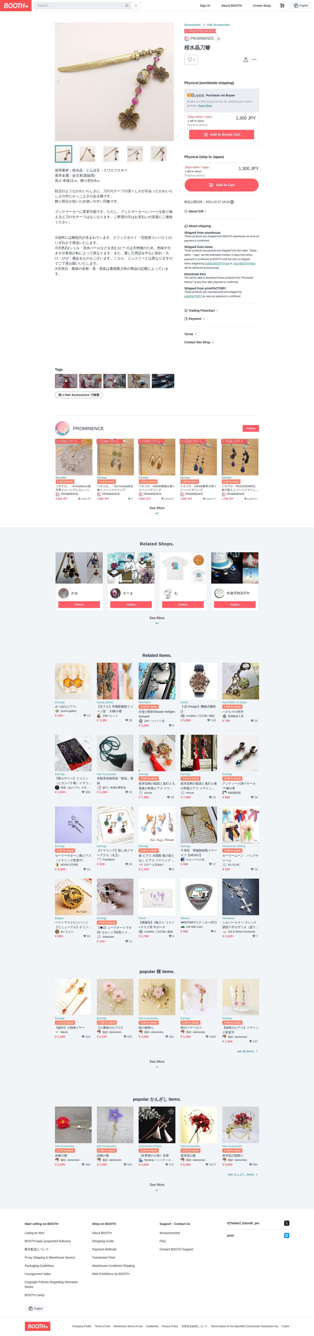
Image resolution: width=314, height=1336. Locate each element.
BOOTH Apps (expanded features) (48, 1241)
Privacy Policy (170, 1326)
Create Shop (262, 5)
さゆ (74, 593)
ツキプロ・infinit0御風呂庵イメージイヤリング (157, 488)
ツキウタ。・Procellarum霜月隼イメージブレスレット (73, 488)
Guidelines (152, 1326)
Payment (195, 318)
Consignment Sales (38, 1274)
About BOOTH (231, 5)
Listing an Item (34, 1233)
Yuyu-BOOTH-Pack (244, 263)
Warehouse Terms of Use (128, 1326)
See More (157, 621)
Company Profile (81, 1326)
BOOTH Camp (34, 1295)
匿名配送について (37, 1249)
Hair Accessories (218, 25)
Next (170, 81)
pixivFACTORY (193, 296)
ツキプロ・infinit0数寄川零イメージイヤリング (198, 488)
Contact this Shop (197, 342)
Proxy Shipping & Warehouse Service (50, 1257)
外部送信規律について (194, 1326)
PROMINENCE (88, 428)
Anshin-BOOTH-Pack (217, 263)
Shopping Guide (103, 1241)
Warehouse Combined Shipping (113, 1265)
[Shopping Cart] (282, 5)
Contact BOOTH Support (176, 1249)
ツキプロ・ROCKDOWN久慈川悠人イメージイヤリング (239, 488)
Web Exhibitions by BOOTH (110, 1274)
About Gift (196, 211)
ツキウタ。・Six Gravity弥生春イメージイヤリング (115, 488)
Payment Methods (104, 1249)
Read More (205, 105)
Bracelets (61, 477)
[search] (126, 6)
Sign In (205, 5)
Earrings (102, 477)
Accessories (192, 25)
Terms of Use (102, 1326)
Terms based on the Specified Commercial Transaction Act (244, 1326)
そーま (128, 593)
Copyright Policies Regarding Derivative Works (51, 1284)
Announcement (170, 1233)
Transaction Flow (103, 1257)
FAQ (163, 1241)
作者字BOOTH (238, 593)
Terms (188, 334)
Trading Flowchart (202, 310)
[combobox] (82, 5)
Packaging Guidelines (39, 1265)
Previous (58, 81)
